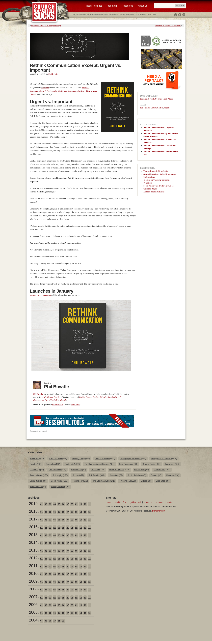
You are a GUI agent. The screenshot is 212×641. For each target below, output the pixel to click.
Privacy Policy (158, 511)
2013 (33, 550)
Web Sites (160, 481)
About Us (142, 5)
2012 (33, 558)
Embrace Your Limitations (153, 192)
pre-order (45, 87)
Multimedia (95, 470)
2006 (33, 604)
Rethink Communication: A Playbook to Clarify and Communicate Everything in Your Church (63, 91)
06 (63, 504)
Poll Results (94, 475)
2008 (33, 589)
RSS (184, 14)
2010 (33, 573)
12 (89, 504)
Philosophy (57, 475)
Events (33, 464)
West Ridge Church (51, 397)
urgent (166, 108)
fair (141, 108)
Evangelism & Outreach (161, 458)
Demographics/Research (131, 458)
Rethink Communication (153, 108)
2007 (33, 597)
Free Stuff (112, 5)
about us (148, 502)
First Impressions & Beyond (97, 464)
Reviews (170, 475)
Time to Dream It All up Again (155, 171)
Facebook (179, 14)
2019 (33, 503)
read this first (120, 502)
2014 (33, 542)
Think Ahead (168, 99)
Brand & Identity (56, 458)
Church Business (102, 458)
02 (46, 504)
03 (50, 504)
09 (76, 504)
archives (159, 502)
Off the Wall (139, 470)
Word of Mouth (36, 486)
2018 (33, 511)
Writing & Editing (58, 486)
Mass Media (76, 470)
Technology (78, 481)
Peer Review (159, 470)
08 (72, 504)
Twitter (175, 14)
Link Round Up (55, 470)
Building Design (79, 458)
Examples (50, 464)
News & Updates (155, 99)
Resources (127, 5)
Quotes (154, 475)
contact (170, 502)
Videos (144, 481)
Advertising (35, 458)
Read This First (94, 5)
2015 (33, 534)
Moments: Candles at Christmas (168, 25)
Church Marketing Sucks (44, 12)
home (108, 502)
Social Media (56, 481)
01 (41, 504)
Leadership (35, 470)
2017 (33, 519)
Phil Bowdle (53, 74)
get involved (135, 502)
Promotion (114, 475)
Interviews (169, 464)
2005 (33, 612)
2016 (33, 527)
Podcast (76, 475)
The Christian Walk (101, 481)
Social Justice (36, 481)
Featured (143, 99)
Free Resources (126, 464)
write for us (75, 405)
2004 (33, 620)
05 (59, 504)
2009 (33, 581)
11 (85, 504)
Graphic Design (149, 464)
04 (54, 504)
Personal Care (36, 475)
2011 (33, 565)
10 (81, 504)
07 (68, 504)
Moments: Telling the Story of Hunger (46, 25)
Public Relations (135, 475)
